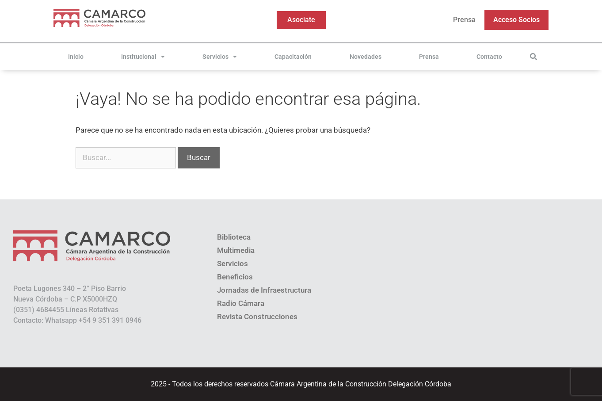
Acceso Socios (516, 19)
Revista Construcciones (257, 316)
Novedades (365, 56)
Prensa (464, 19)
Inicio (76, 56)
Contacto (489, 56)
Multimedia (236, 250)
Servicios (219, 56)
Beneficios (235, 276)
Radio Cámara (240, 303)
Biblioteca (234, 237)
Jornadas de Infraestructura (264, 290)
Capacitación (293, 56)
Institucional (143, 56)
